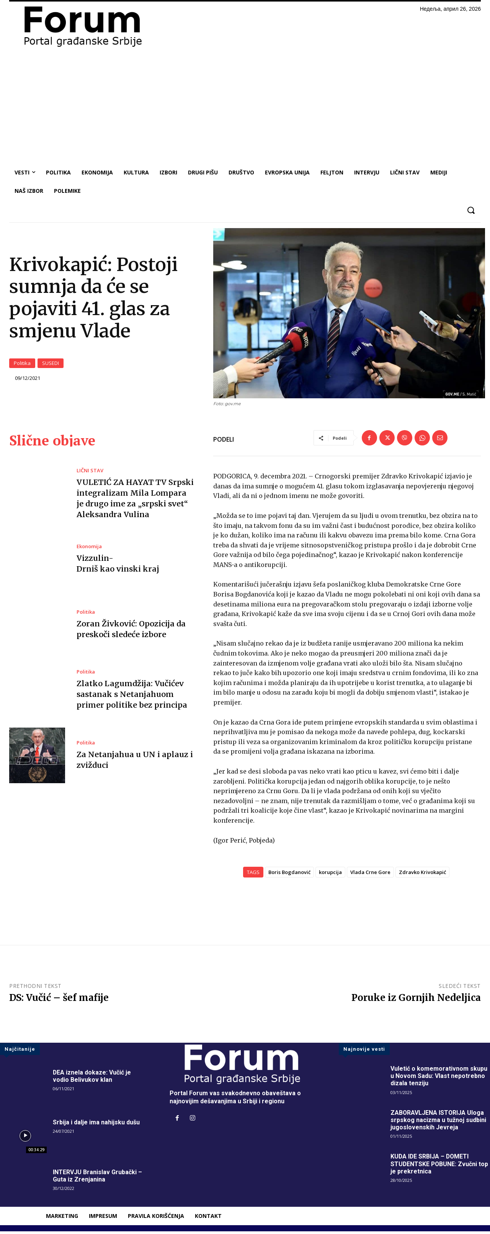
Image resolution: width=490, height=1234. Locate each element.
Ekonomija (89, 549)
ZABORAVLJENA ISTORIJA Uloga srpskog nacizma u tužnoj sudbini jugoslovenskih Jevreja (438, 1123)
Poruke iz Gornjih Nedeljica (416, 1001)
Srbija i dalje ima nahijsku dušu (96, 1125)
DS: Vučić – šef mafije (59, 1001)
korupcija (330, 875)
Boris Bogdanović (289, 875)
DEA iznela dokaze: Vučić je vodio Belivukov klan (92, 1079)
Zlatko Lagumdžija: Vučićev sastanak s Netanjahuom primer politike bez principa (132, 697)
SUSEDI (51, 364)
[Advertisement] (245, 105)
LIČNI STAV (90, 473)
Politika (22, 364)
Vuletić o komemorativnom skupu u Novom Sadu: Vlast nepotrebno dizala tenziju (438, 1079)
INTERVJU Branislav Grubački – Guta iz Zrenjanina (97, 1178)
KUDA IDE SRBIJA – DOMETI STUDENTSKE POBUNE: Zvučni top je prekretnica (439, 1167)
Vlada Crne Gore (370, 875)
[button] (471, 210)
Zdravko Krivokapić (422, 875)
